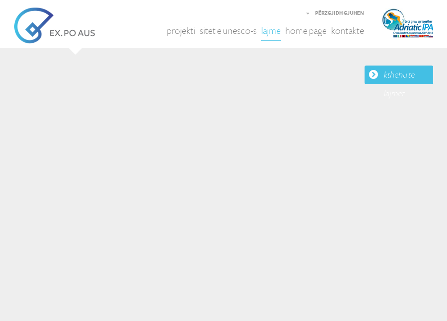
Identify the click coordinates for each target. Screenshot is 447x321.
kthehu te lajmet (399, 77)
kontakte (347, 31)
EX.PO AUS (54, 26)
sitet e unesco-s (228, 31)
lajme (271, 31)
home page (306, 31)
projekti (181, 31)
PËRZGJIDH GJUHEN (339, 13)
